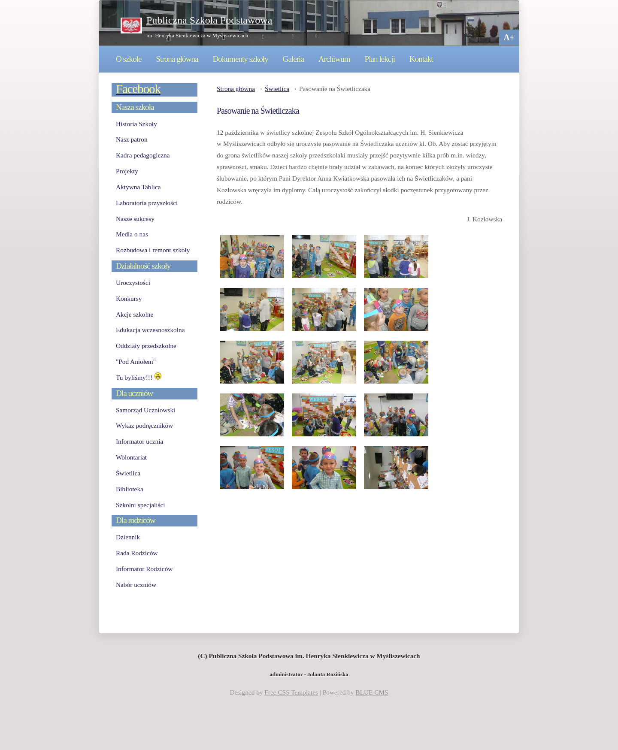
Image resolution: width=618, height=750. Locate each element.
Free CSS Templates (291, 692)
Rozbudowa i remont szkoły (153, 250)
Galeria (293, 59)
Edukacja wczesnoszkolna (150, 329)
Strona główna (177, 59)
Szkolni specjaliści (140, 504)
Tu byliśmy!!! (139, 377)
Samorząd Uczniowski (145, 410)
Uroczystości (133, 282)
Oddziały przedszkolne (146, 345)
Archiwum (334, 59)
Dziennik (128, 537)
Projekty (127, 171)
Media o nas (132, 234)
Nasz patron (132, 139)
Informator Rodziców (144, 568)
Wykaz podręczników (144, 425)
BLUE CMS (371, 692)
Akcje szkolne (134, 314)
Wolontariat (131, 457)
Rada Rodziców (137, 552)
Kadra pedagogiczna (143, 155)
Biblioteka (129, 489)
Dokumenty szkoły (240, 59)
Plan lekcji (380, 59)
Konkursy (129, 298)
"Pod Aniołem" (136, 361)
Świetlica (277, 88)
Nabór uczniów (136, 584)
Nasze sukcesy (135, 218)
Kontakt (421, 59)
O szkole (129, 59)
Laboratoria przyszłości (147, 202)
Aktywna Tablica (138, 187)
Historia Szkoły (136, 123)
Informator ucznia (139, 441)
